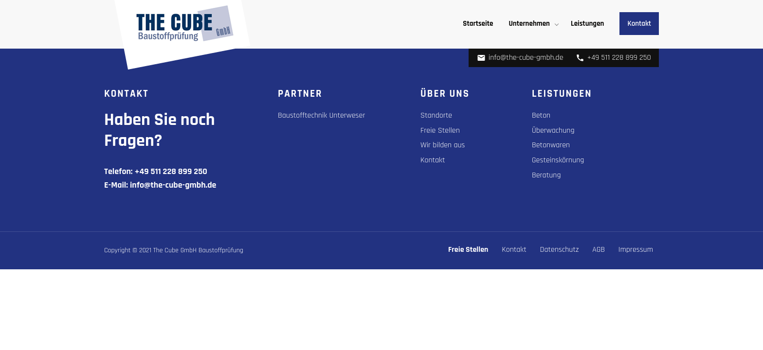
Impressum (635, 250)
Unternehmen (529, 23)
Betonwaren (551, 145)
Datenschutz (559, 250)
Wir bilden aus (442, 145)
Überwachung (553, 130)
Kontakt (639, 23)
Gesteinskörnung (558, 160)
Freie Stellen (440, 130)
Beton (541, 115)
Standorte (436, 115)
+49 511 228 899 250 (613, 57)
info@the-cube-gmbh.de (520, 57)
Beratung (546, 175)
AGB (598, 250)
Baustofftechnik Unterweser (321, 115)
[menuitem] (478, 23)
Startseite (478, 23)
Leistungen (587, 23)
